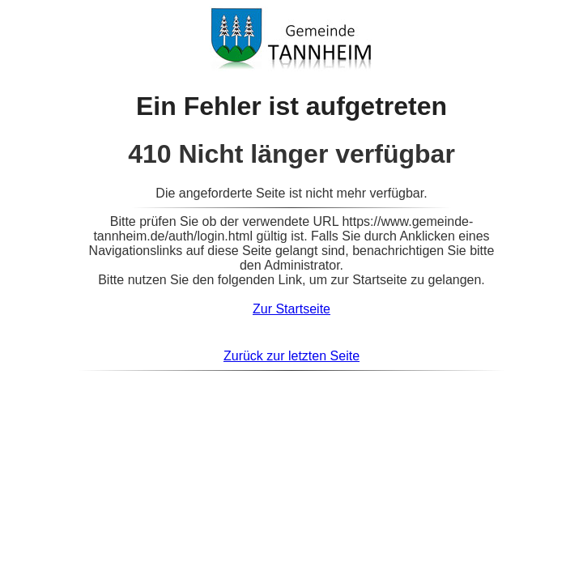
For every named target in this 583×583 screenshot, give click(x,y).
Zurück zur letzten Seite (291, 356)
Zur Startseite (291, 309)
